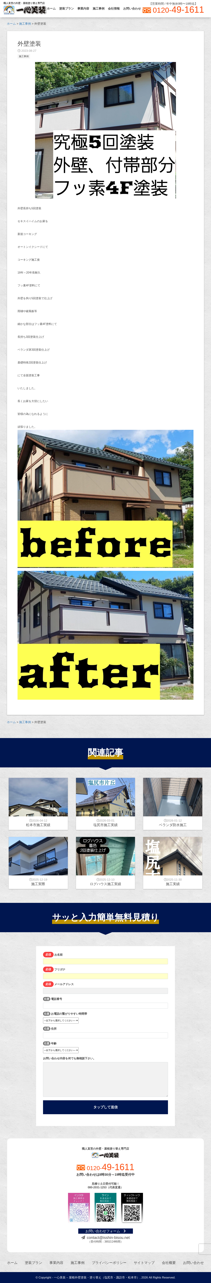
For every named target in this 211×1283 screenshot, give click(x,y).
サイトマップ (144, 1263)
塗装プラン (66, 8)
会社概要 (169, 1263)
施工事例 (98, 8)
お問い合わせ (132, 8)
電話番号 (105, 1003)
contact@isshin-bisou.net (105, 1237)
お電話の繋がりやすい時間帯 (65, 1017)
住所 (105, 1032)
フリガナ (105, 973)
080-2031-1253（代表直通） (105, 1187)
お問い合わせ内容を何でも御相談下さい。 (105, 1077)
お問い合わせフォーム (105, 1231)
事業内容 (83, 8)
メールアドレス (105, 988)
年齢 (61, 1047)
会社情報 (114, 8)
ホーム (51, 8)
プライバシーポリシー (109, 1263)
